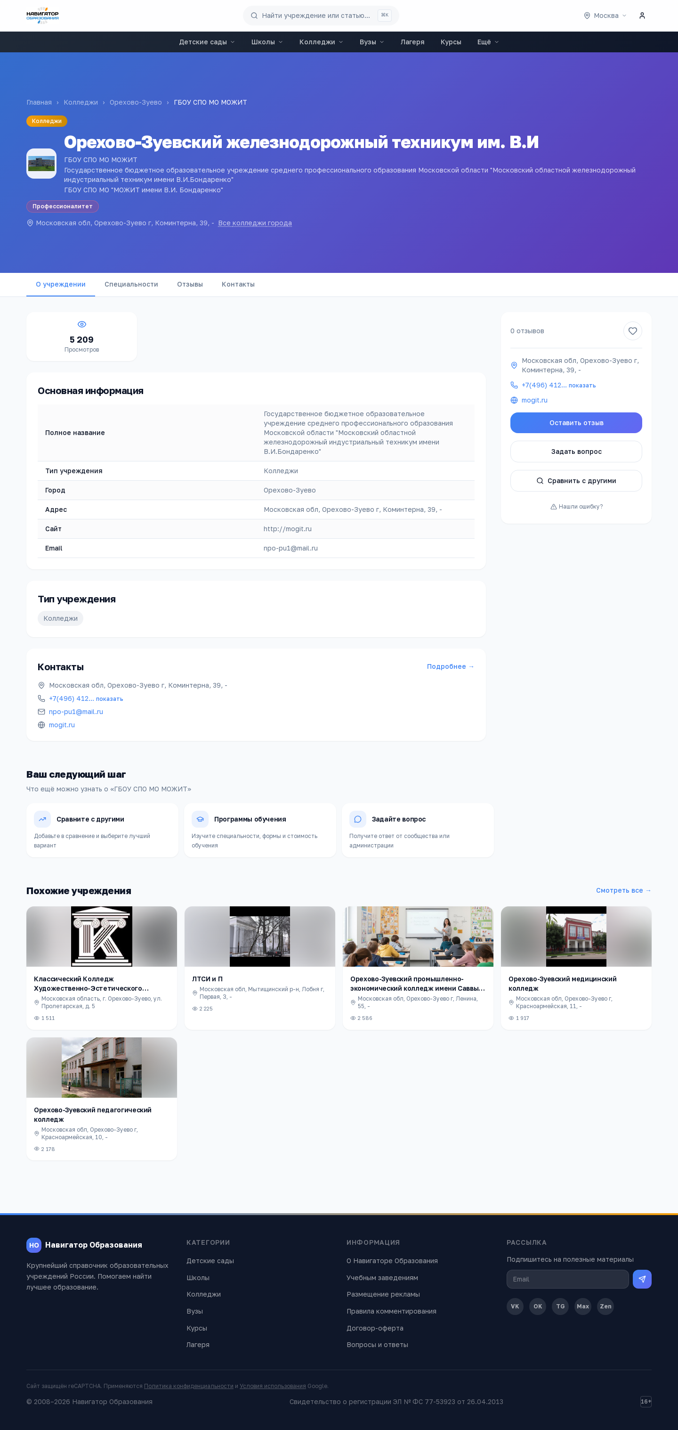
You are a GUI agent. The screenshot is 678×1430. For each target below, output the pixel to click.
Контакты (238, 284)
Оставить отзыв (576, 423)
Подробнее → (451, 666)
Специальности (131, 284)
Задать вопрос (576, 451)
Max (583, 1306)
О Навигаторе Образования (392, 1261)
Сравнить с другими (576, 481)
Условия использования (273, 1385)
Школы (267, 42)
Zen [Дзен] (606, 1306)
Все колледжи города (255, 223)
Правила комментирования (391, 1311)
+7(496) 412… (86, 698)
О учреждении (61, 284)
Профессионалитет (62, 206)
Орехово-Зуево (136, 102)
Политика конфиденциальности (189, 1385)
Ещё (488, 42)
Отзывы (190, 284)
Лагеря (413, 42)
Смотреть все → (624, 890)
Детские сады (207, 42)
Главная (39, 102)
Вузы (372, 42)
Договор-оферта (375, 1328)
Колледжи (321, 42)
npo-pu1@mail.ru (76, 711)
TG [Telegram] (560, 1306)
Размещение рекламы (383, 1294)
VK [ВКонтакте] (515, 1306)
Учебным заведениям (382, 1278)
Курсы (451, 42)
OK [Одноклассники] (537, 1306)
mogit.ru (62, 725)
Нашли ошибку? (576, 506)
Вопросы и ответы (377, 1344)
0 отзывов (527, 331)
